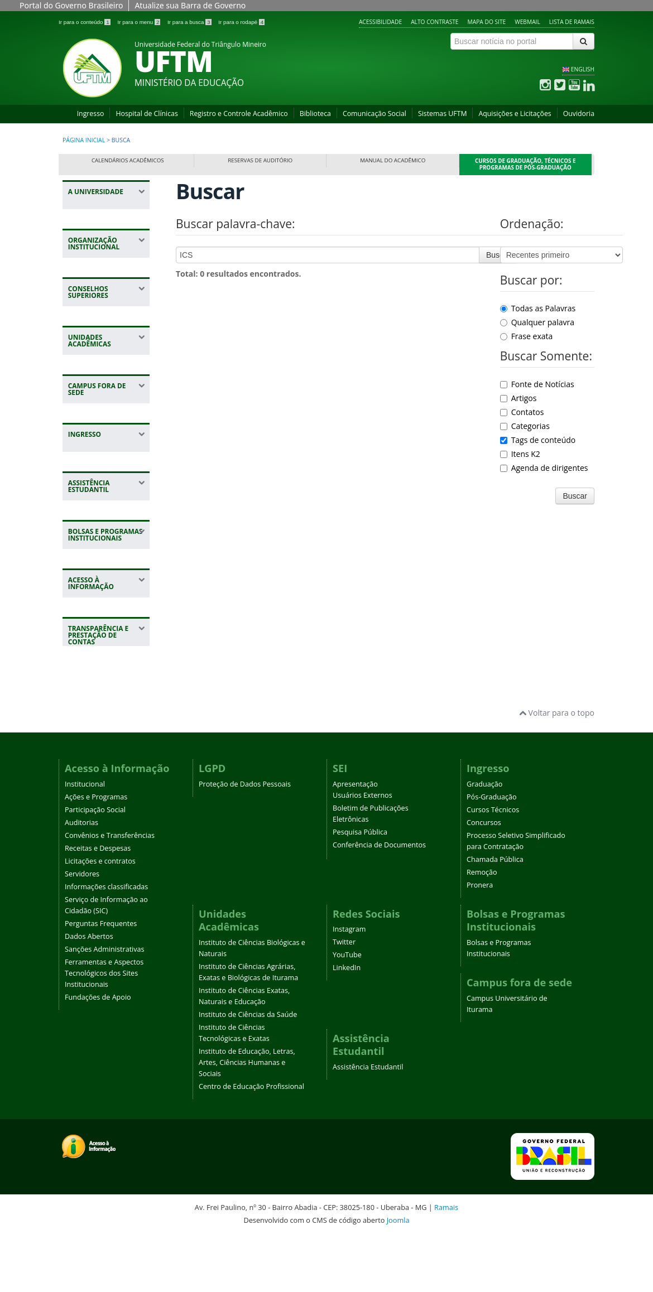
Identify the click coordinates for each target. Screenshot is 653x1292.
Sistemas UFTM (442, 113)
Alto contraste (434, 22)
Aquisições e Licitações (514, 113)
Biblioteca (315, 113)
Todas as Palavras (538, 308)
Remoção (482, 928)
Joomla (398, 1276)
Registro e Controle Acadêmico (239, 113)
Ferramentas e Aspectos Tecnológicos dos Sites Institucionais (104, 1029)
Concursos (484, 879)
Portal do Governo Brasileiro (71, 5)
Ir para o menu (139, 22)
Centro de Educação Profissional (251, 1143)
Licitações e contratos (100, 917)
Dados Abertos (89, 992)
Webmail (527, 22)
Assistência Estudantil (368, 1124)
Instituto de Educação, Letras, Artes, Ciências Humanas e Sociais (247, 1119)
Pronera (480, 941)
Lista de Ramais (571, 22)
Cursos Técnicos (493, 866)
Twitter (344, 999)
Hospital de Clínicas (146, 113)
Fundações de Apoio (98, 1053)
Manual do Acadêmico (392, 160)
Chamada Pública (495, 915)
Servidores (82, 930)
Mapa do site (487, 22)
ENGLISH (582, 69)
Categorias (525, 426)
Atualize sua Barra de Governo (190, 5)
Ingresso (90, 113)
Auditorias (81, 879)
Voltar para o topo (556, 769)
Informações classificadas (106, 943)
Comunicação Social (374, 113)
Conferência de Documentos (379, 901)
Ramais (446, 1264)
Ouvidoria (578, 113)
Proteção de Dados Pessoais (245, 840)
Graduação (484, 840)
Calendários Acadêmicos (128, 160)
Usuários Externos (362, 851)
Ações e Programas (96, 853)
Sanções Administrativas (105, 1005)
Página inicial (84, 140)
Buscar (498, 254)
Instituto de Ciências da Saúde (248, 1071)
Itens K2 (520, 454)
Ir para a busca (190, 22)
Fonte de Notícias (537, 384)
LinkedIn (347, 1024)
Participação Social (95, 866)
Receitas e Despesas (98, 904)
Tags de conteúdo (538, 440)
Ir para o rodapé (241, 22)
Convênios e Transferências (110, 891)
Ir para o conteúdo (85, 22)
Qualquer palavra (537, 322)
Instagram (349, 986)
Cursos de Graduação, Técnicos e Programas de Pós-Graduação (525, 164)
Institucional (85, 840)
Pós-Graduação (492, 853)
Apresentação (355, 840)
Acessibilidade (380, 22)
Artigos (518, 398)
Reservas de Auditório (260, 160)
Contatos (522, 412)
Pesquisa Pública (360, 888)
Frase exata (526, 336)
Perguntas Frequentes (101, 980)
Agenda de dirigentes (544, 467)
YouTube (347, 1011)
